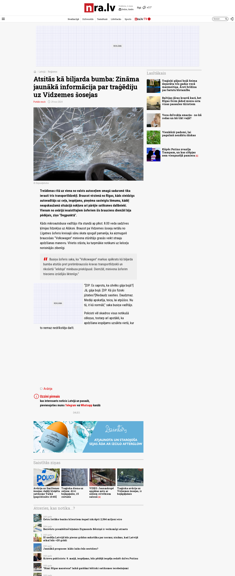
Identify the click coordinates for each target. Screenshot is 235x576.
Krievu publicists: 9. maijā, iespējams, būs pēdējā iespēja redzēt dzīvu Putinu (90, 558)
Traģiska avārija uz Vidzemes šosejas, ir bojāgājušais (129, 491)
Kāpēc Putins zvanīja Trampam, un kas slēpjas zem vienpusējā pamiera (179, 152)
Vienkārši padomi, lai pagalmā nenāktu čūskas (179, 133)
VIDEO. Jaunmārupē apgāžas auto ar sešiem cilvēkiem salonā (101, 492)
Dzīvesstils (88, 19)
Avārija (46, 389)
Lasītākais (156, 73)
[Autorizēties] (231, 19)
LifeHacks (116, 19)
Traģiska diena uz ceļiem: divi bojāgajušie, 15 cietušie (72, 492)
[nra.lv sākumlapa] (99, 7)
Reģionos (52, 71)
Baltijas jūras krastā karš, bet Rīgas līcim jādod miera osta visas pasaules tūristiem (181, 101)
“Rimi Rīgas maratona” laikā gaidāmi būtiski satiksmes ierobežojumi (86, 568)
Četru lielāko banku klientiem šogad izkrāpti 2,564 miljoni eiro (82, 519)
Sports (128, 19)
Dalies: (76, 412)
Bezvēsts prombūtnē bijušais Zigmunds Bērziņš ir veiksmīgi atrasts (85, 529)
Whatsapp (86, 405)
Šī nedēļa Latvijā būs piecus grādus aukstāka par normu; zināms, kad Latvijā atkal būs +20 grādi (90, 539)
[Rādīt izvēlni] (3, 19)
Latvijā (42, 71)
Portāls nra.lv (39, 102)
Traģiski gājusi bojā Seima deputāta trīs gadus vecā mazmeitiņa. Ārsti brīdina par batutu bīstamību (179, 85)
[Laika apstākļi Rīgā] (144, 8)
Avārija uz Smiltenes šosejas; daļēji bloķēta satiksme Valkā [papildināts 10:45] (46, 492)
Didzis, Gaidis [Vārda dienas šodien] (126, 9)
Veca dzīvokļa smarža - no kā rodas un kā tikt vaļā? (182, 116)
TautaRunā (102, 19)
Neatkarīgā (73, 19)
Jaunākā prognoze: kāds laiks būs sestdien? (70, 548)
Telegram (70, 405)
